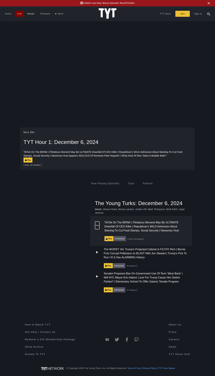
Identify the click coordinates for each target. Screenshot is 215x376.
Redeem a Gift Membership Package (50, 339)
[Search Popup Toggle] (209, 14)
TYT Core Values (166, 368)
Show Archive (34, 346)
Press (173, 332)
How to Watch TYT (37, 324)
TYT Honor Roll (179, 354)
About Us (175, 324)
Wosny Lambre (126, 209)
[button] (141, 231)
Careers (174, 339)
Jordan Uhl (140, 209)
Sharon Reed (110, 209)
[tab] (105, 183)
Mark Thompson (156, 209)
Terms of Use (134, 368)
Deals (173, 346)
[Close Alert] (208, 3)
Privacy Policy (149, 368)
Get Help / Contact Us (40, 332)
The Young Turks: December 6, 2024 (138, 203)
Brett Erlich (172, 209)
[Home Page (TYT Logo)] (107, 13)
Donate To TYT (35, 354)
